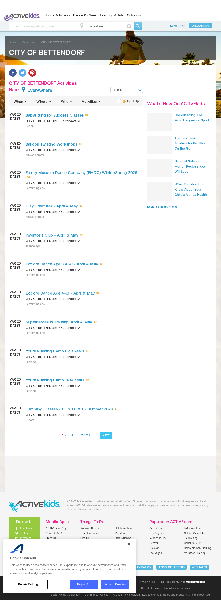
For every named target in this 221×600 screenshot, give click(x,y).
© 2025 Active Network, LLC (130, 594)
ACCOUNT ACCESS (172, 567)
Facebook (26, 528)
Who (67, 101)
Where (44, 101)
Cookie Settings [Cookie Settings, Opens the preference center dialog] (28, 584)
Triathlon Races (89, 533)
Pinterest (25, 538)
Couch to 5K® (54, 533)
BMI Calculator (193, 528)
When (20, 101)
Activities (91, 101)
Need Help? (177, 26)
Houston (154, 548)
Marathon (120, 533)
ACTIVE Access (149, 588)
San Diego (155, 528)
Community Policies (96, 594)
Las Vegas (155, 553)
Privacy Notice (147, 581)
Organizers (201, 25)
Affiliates (199, 567)
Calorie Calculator (194, 533)
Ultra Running (123, 538)
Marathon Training (195, 553)
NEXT (106, 435)
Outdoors (134, 15)
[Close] (129, 544)
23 (88, 435)
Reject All (83, 584)
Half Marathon (123, 528)
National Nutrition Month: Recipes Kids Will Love (190, 166)
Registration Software (177, 588)
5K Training (190, 538)
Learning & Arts (112, 15)
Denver (153, 543)
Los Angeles (156, 533)
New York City (157, 538)
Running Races (89, 528)
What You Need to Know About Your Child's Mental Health (191, 189)
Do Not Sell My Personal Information (183, 581)
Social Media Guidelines (65, 594)
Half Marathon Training (197, 548)
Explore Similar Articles (162, 206)
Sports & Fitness (57, 15)
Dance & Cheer (85, 15)
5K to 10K (52, 538)
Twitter (24, 533)
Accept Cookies (115, 584)
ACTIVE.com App (56, 528)
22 (83, 435)
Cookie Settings (195, 582)
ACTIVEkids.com (21, 15)
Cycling (84, 538)
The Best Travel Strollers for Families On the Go (190, 143)
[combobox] (126, 90)
